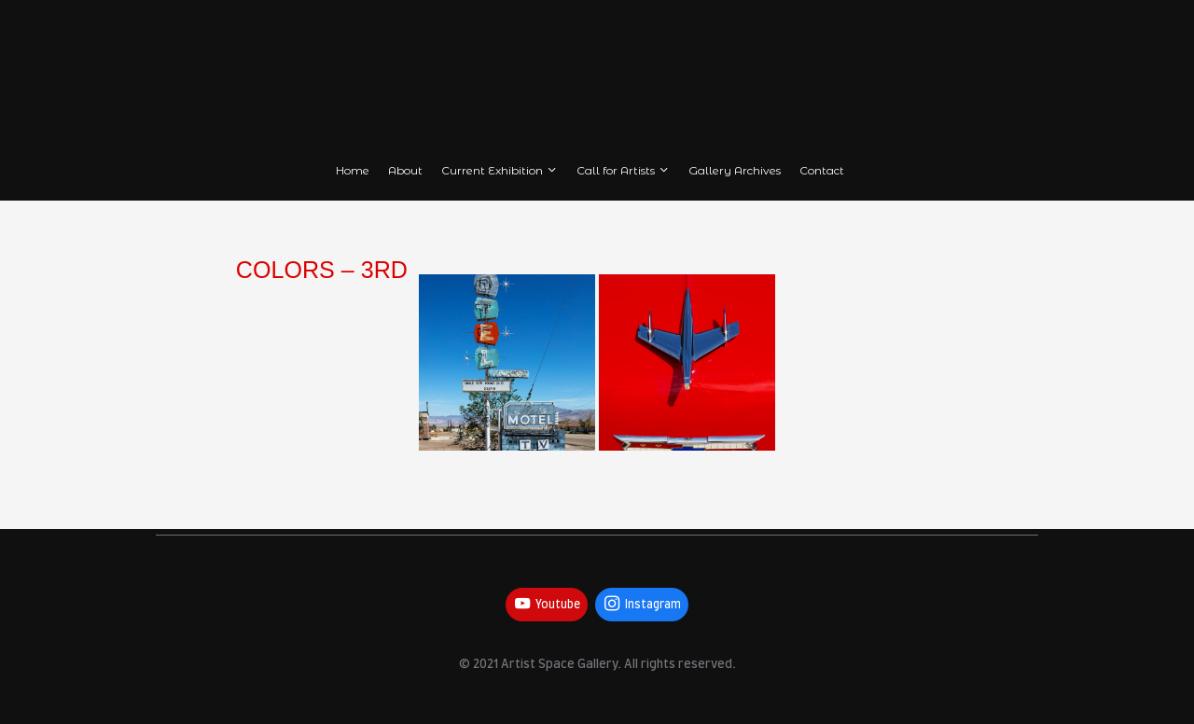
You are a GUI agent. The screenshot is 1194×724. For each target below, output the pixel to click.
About (405, 170)
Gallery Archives (734, 170)
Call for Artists (623, 170)
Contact (821, 170)
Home (352, 170)
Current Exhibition (500, 170)
